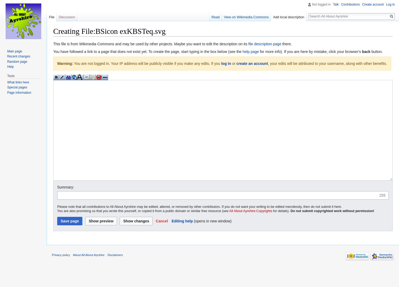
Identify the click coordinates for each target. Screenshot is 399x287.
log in (226, 63)
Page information (19, 93)
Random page (17, 62)
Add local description (288, 17)
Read (216, 17)
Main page (14, 51)
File (52, 17)
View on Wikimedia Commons (246, 17)
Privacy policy (61, 274)
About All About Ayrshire (89, 274)
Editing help (182, 241)
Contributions (350, 4)
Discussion (67, 17)
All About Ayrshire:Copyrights (250, 231)
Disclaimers (115, 274)
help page (251, 52)
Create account (373, 4)
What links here (18, 82)
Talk (336, 4)
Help (10, 67)
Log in (390, 4)
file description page (264, 44)
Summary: (65, 207)
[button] (162, 241)
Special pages (17, 87)
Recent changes (18, 56)
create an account (252, 63)
